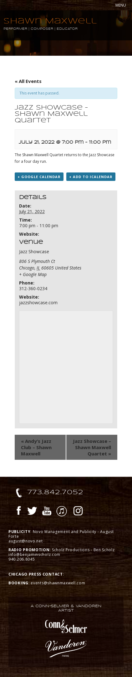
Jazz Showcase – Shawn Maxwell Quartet (92, 447)
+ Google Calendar (39, 176)
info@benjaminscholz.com (34, 554)
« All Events (28, 81)
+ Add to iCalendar (91, 176)
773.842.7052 (56, 492)
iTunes (61, 511)
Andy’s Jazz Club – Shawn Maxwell (36, 447)
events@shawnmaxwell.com (58, 583)
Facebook (18, 511)
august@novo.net (25, 541)
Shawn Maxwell (50, 20)
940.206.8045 (21, 559)
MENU (120, 5)
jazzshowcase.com (38, 302)
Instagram (78, 511)
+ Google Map (33, 274)
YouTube (47, 511)
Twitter (32, 511)
